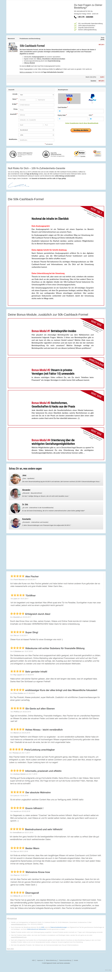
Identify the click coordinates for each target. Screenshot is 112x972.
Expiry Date (62, 115)
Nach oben (10, 949)
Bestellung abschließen (81, 130)
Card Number (62, 107)
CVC (90, 115)
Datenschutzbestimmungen (58, 927)
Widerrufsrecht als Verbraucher (36, 929)
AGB (42, 927)
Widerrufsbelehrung (51, 960)
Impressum (40, 960)
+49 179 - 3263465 (83, 17)
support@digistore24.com (19, 924)
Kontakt (76, 960)
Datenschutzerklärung (65, 960)
